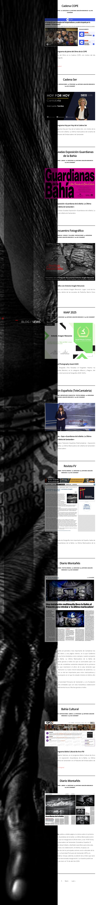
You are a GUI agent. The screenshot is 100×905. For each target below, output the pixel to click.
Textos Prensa (80, 399)
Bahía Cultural (70, 717)
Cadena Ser (70, 80)
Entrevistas (56, 10)
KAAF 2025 (69, 316)
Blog (50, 10)
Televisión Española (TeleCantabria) (70, 395)
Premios (53, 320)
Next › (67, 895)
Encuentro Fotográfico (70, 233)
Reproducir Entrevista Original (55, 776)
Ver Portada (49, 699)
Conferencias (57, 238)
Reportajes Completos (67, 399)
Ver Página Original (51, 62)
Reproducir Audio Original (53, 67)
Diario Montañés (70, 569)
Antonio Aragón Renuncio (79, 10)
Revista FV (70, 471)
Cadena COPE (70, 6)
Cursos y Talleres (68, 238)
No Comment (71, 87)
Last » (74, 895)
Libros (63, 162)
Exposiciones (63, 85)
